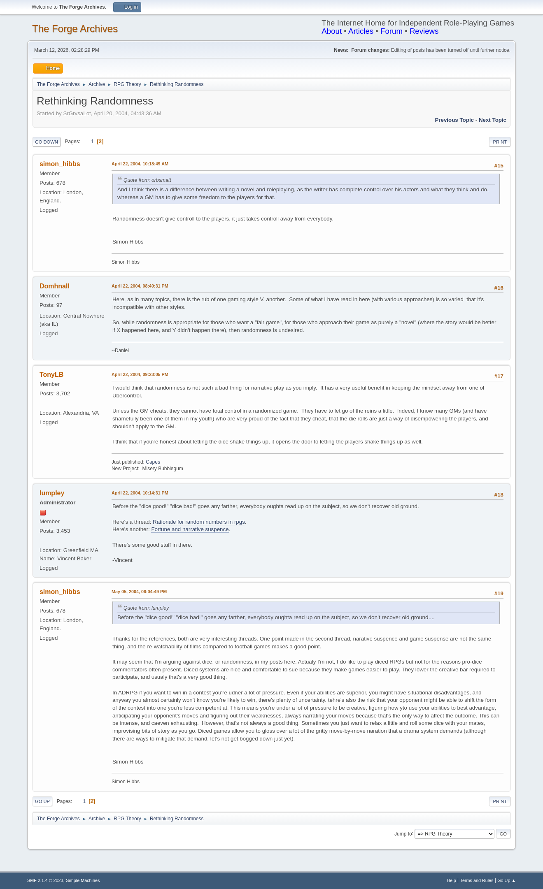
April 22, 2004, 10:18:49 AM (140, 163)
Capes (153, 462)
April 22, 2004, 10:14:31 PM (140, 492)
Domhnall (55, 286)
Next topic (492, 120)
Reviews (424, 31)
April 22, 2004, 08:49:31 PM (140, 285)
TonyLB (51, 374)
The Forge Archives (75, 28)
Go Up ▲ (506, 880)
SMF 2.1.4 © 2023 (45, 880)
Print (500, 141)
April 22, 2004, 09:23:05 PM (140, 374)
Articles (360, 31)
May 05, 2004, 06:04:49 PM (139, 591)
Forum (391, 31)
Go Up (42, 801)
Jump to (403, 833)
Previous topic (454, 120)
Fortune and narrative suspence (189, 529)
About (332, 31)
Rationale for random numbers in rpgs (199, 522)
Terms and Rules (477, 880)
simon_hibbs (60, 163)
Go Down (46, 141)
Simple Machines (83, 880)
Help (451, 880)
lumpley (52, 493)
